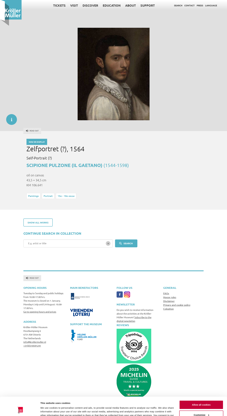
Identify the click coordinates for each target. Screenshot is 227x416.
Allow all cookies (201, 387)
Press (200, 5)
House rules (169, 297)
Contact (189, 5)
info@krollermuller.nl (34, 341)
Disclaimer (169, 301)
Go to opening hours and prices (39, 311)
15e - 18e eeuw (66, 196)
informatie (10, 118)
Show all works (38, 222)
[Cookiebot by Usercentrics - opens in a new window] (19, 410)
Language (211, 5)
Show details (47, 410)
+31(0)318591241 (32, 345)
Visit (74, 5)
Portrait (48, 196)
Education (112, 5)
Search (178, 5)
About (130, 5)
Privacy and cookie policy (176, 304)
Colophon (168, 308)
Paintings (33, 196)
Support (147, 5)
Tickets (59, 5)
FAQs (166, 293)
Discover (90, 5)
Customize (201, 397)
